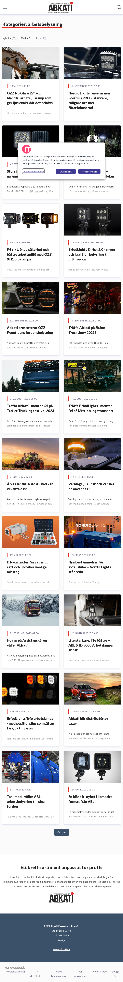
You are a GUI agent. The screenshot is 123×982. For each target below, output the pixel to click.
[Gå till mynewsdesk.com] (14, 967)
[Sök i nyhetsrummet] (119, 7)
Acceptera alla (89, 171)
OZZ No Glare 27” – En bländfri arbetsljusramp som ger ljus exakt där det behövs (30, 98)
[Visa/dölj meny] (5, 7)
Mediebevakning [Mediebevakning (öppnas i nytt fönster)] (15, 971)
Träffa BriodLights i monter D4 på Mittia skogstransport (90, 408)
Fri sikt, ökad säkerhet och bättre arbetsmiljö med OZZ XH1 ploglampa (29, 254)
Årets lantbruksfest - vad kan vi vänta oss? (30, 486)
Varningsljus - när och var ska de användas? (91, 486)
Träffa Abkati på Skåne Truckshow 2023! (86, 330)
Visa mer (61, 832)
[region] (61, 160)
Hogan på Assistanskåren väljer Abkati (27, 642)
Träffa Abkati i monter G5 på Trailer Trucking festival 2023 (30, 408)
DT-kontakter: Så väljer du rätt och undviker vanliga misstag (27, 567)
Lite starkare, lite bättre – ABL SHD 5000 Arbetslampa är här (90, 645)
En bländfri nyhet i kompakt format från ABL (90, 799)
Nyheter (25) (9, 38)
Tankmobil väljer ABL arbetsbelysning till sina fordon (26, 801)
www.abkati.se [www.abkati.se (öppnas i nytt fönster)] (61, 949)
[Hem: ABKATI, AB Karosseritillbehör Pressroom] (60, 7)
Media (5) (26, 38)
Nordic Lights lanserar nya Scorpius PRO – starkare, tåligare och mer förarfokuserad (89, 100)
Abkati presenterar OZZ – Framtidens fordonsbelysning (30, 330)
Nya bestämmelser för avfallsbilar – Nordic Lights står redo (89, 567)
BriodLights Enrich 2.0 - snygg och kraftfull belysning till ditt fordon (91, 254)
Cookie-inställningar (33, 171)
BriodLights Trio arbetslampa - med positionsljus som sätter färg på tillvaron (30, 723)
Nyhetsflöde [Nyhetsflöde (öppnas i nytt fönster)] (99, 971)
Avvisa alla (66, 171)
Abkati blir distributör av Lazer (88, 720)
